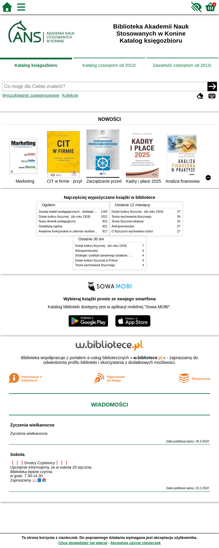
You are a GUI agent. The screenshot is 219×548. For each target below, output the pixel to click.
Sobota (17, 454)
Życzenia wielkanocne (32, 425)
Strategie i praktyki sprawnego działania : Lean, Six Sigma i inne (117, 255)
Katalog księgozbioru (36, 65)
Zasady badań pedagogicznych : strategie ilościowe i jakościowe (81, 211)
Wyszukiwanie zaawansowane (30, 95)
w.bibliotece (148, 357)
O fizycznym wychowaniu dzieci (132, 231)
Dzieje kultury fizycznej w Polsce (96, 260)
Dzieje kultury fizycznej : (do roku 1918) (65, 216)
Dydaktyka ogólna (50, 226)
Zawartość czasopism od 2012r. (182, 65)
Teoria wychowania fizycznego (132, 216)
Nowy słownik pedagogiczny (57, 221)
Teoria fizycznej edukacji (128, 221)
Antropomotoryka (123, 226)
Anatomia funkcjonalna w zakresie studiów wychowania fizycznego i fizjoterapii (90, 231)
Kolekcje (70, 95)
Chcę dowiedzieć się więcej (82, 543)
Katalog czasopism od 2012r (109, 65)
